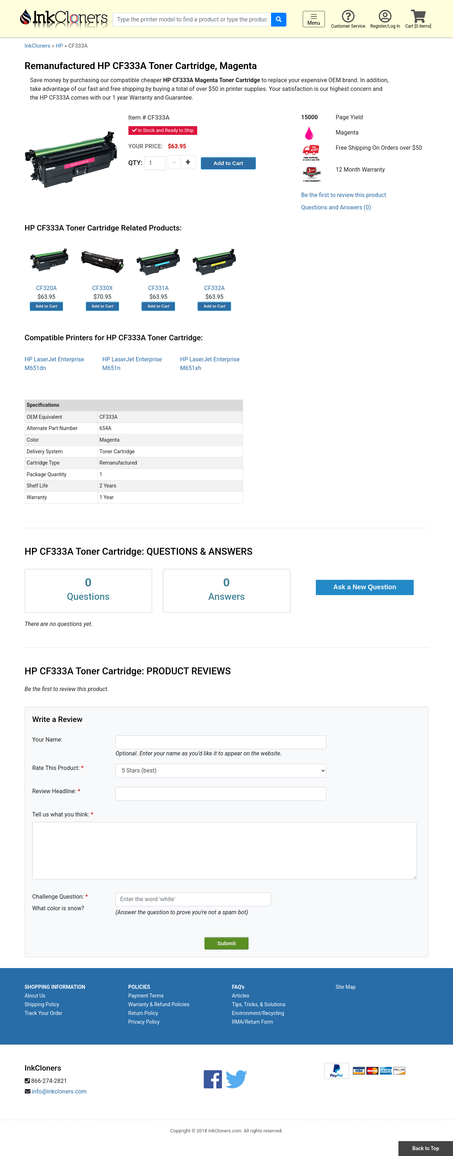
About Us (35, 996)
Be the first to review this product (343, 195)
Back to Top (425, 1148)
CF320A (46, 266)
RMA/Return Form (252, 1022)
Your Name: (47, 739)
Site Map (346, 987)
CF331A (158, 266)
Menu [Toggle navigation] (313, 19)
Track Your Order (44, 1013)
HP (59, 46)
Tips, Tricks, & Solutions (259, 1004)
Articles (241, 996)
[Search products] (191, 20)
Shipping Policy (42, 1004)
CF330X (102, 266)
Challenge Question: (58, 896)
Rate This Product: (56, 767)
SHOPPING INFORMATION (55, 987)
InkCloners (38, 46)
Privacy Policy (144, 1022)
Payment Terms (146, 996)
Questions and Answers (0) (336, 207)
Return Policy (143, 1013)
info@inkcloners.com (59, 1091)
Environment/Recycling (258, 1013)
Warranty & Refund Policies (159, 1004)
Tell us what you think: (61, 814)
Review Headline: (54, 791)
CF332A (214, 266)
